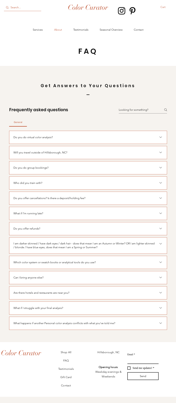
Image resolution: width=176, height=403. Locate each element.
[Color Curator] (21, 353)
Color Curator (88, 7)
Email (131, 354)
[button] (165, 7)
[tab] (18, 122)
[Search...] (22, 7)
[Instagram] (122, 11)
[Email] (142, 360)
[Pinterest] (132, 11)
